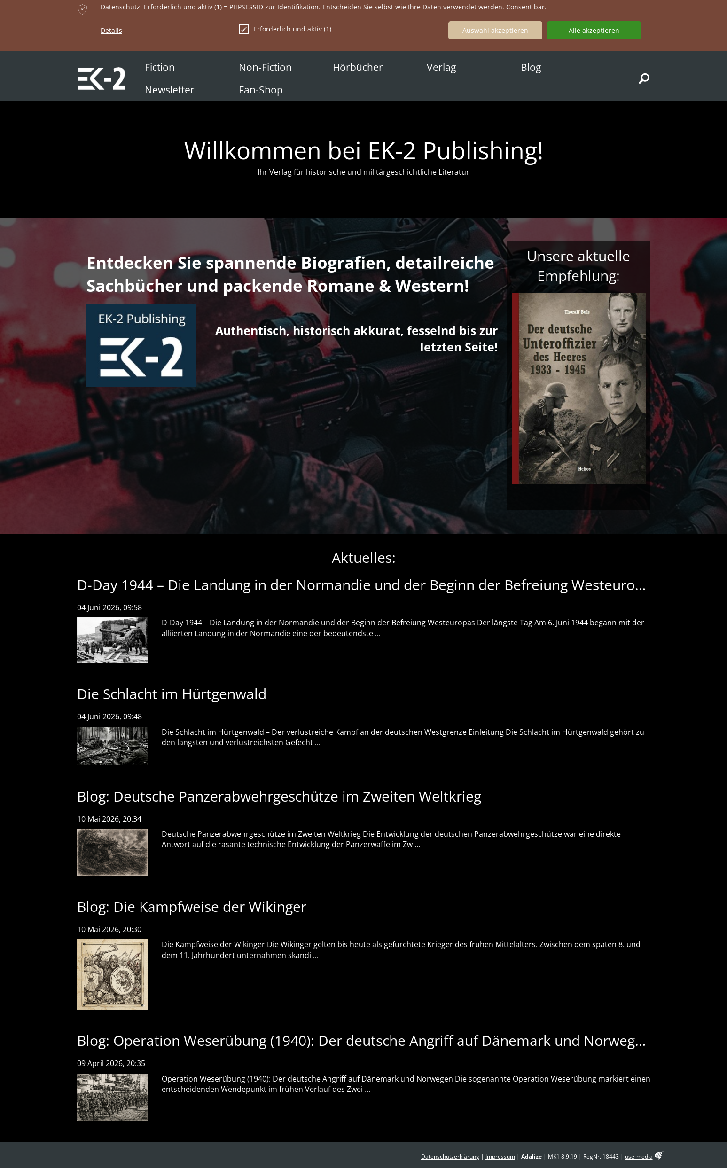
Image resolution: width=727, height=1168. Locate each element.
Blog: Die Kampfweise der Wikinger (191, 906)
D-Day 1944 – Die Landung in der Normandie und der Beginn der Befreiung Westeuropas (367, 584)
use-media (639, 1156)
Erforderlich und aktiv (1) (285, 29)
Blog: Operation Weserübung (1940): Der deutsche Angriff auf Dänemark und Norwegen (364, 1040)
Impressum (500, 1156)
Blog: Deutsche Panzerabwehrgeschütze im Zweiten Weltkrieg (279, 796)
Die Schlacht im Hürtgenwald (171, 693)
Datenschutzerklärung (450, 1156)
